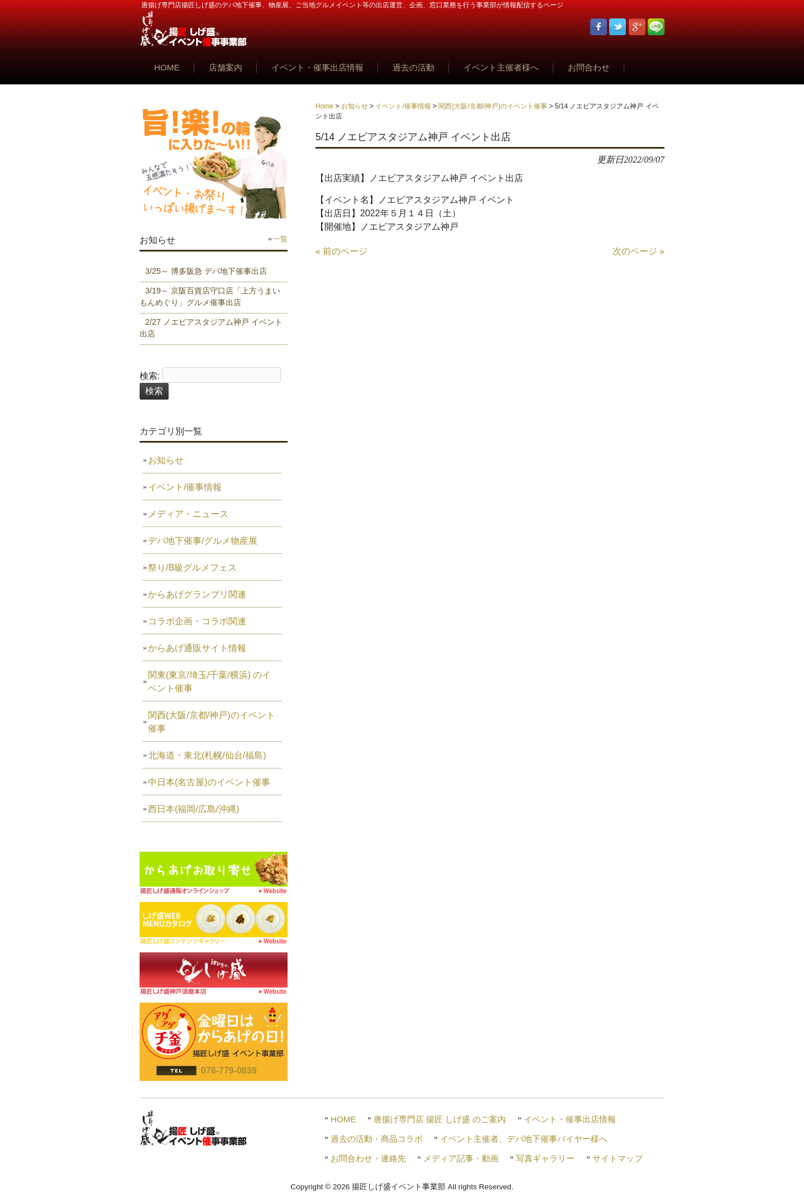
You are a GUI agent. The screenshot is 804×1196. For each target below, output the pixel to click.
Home (324, 106)
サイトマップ (617, 1158)
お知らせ (354, 106)
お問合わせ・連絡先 (368, 1158)
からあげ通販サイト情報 (197, 648)
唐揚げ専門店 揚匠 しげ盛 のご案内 (440, 1119)
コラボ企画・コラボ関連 (197, 621)
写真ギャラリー (545, 1158)
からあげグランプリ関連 (197, 594)
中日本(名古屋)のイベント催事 (209, 782)
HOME (343, 1119)
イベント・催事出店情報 (570, 1119)
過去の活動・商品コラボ (377, 1138)
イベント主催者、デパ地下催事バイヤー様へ (523, 1138)
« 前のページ (341, 251)
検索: (150, 376)
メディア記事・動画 (461, 1158)
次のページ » (638, 251)
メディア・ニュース (188, 514)
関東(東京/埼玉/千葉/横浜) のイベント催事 (209, 681)
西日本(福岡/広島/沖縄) (194, 809)
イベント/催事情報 (402, 106)
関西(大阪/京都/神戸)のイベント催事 (492, 106)
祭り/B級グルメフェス (192, 567)
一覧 (280, 239)
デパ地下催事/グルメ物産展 (202, 540)
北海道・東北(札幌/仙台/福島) (207, 755)
